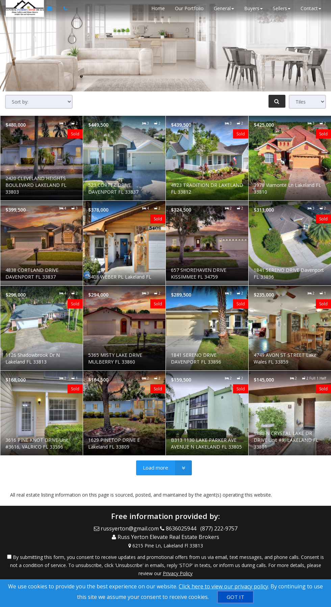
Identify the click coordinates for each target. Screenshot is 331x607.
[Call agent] (63, 8)
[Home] (23, 8)
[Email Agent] (52, 8)
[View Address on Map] (165, 544)
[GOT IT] (235, 597)
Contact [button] (310, 8)
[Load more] (164, 467)
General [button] (223, 8)
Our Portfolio (189, 8)
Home (157, 8)
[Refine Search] (277, 101)
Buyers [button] (253, 8)
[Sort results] (39, 102)
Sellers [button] (281, 8)
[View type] (307, 102)
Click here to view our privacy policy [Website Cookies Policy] (223, 586)
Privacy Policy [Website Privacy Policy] (178, 571)
